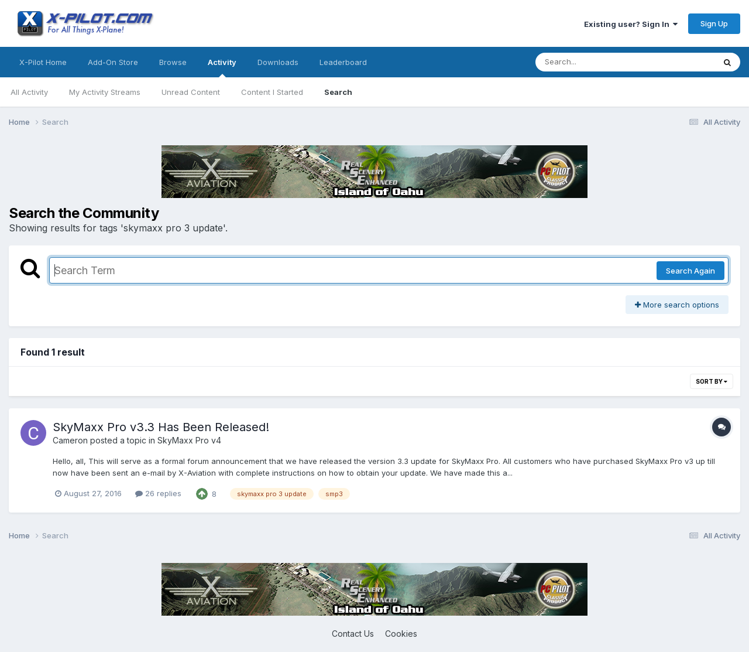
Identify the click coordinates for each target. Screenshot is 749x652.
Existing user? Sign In (631, 24)
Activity (222, 67)
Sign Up (714, 23)
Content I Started (272, 92)
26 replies (158, 493)
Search (338, 92)
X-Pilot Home (43, 62)
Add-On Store (113, 62)
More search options (677, 304)
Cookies (401, 634)
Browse (173, 62)
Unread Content (191, 92)
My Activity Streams (104, 92)
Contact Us (353, 634)
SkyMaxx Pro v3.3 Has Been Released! (161, 427)
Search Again (690, 270)
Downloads (277, 62)
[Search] (593, 62)
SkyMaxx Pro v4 (189, 440)
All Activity (29, 92)
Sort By (711, 381)
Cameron (70, 440)
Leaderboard (343, 62)
